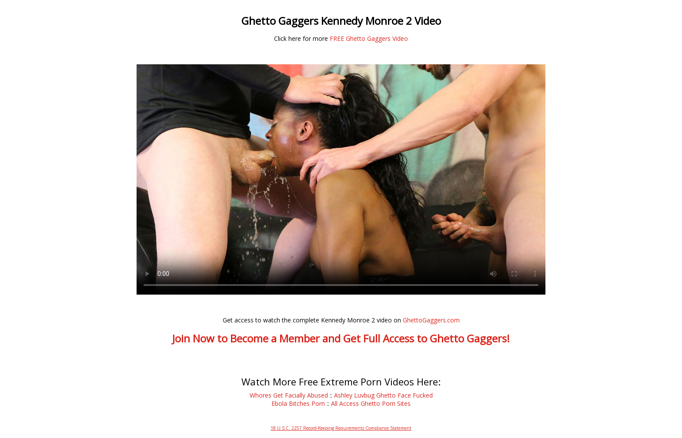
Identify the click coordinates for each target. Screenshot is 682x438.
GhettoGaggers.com (431, 320)
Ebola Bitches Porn (298, 403)
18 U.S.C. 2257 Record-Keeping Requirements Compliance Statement (341, 428)
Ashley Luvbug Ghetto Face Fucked (383, 395)
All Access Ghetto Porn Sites (371, 403)
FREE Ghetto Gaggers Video (369, 38)
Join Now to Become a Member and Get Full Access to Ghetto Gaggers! (341, 338)
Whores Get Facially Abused (289, 395)
